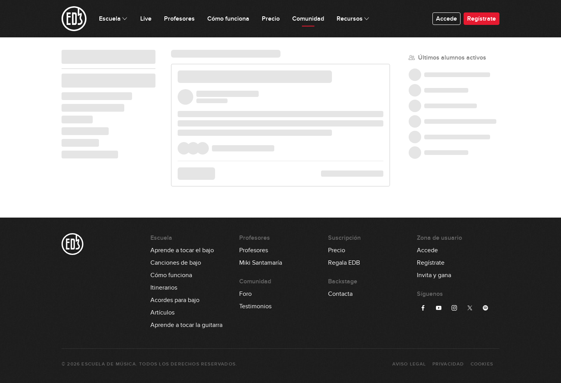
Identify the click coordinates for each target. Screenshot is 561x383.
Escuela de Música (108, 364)
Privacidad (448, 364)
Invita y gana (434, 275)
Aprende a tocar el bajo (182, 250)
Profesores (253, 250)
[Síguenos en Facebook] (423, 308)
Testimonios (255, 306)
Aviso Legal (409, 364)
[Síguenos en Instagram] (454, 308)
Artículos (162, 312)
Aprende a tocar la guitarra (186, 325)
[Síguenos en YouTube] (438, 308)
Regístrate (481, 19)
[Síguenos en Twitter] (470, 308)
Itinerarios (163, 288)
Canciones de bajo (175, 263)
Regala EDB (344, 263)
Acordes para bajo (174, 300)
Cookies (482, 364)
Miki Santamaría (260, 263)
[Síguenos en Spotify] (485, 308)
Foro (245, 294)
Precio (336, 250)
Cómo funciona (171, 275)
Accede (446, 19)
